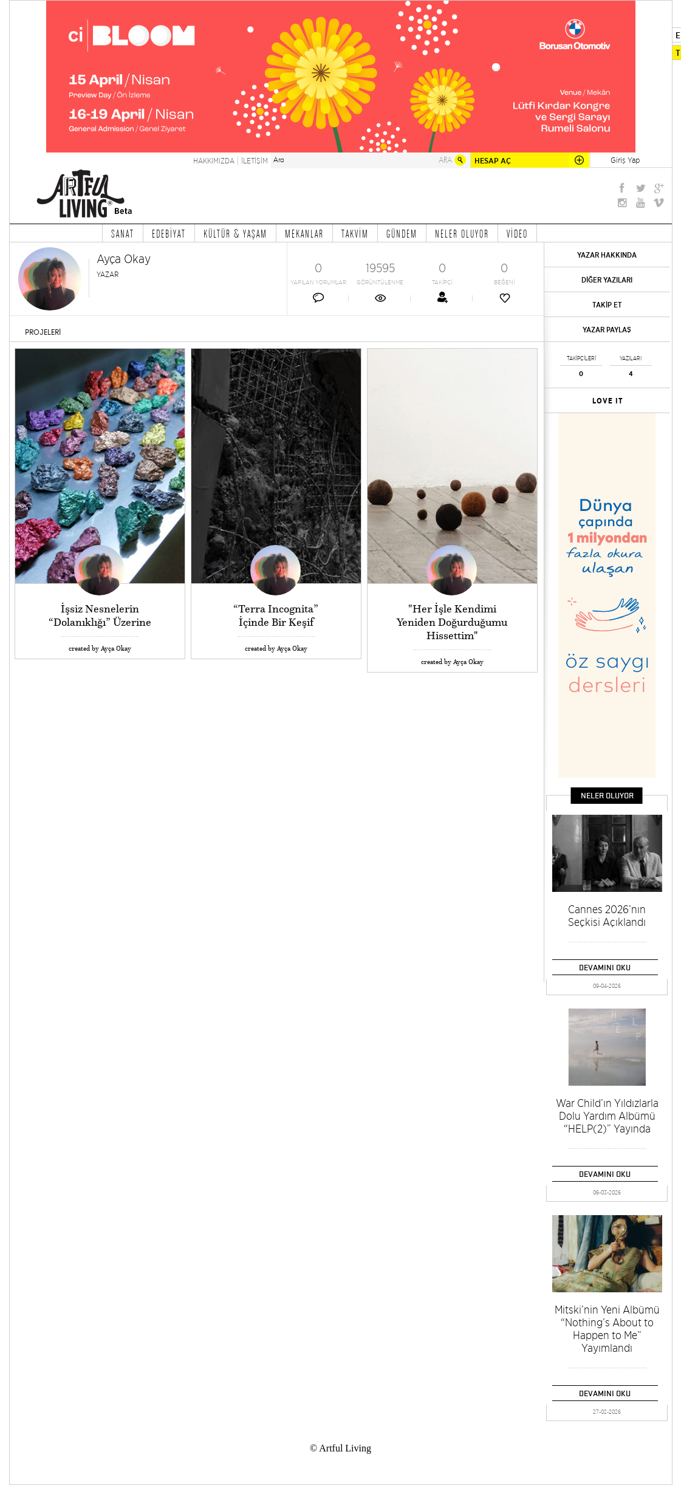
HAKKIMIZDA (213, 160)
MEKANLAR (304, 233)
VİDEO (517, 233)
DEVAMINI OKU (605, 967)
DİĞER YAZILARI (606, 279)
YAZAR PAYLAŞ (607, 329)
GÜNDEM (401, 233)
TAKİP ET (607, 304)
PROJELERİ (43, 332)
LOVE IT (607, 401)
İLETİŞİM (254, 160)
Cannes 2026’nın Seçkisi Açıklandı (607, 915)
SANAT (122, 233)
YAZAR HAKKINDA (607, 254)
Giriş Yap (625, 160)
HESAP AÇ (492, 161)
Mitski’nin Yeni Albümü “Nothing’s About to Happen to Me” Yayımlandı (607, 1328)
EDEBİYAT (169, 233)
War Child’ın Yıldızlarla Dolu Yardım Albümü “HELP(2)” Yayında (607, 1116)
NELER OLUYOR (462, 233)
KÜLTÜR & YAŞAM (235, 233)
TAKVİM (355, 233)
